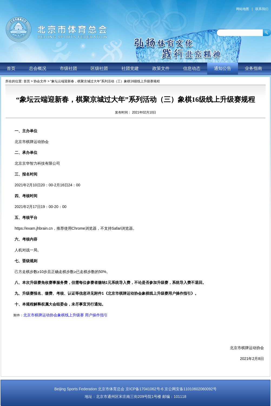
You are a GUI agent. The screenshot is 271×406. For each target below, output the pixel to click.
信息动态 (191, 68)
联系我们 (261, 9)
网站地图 (242, 9)
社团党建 (130, 68)
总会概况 (37, 68)
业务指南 (253, 68)
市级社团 (68, 68)
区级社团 (99, 68)
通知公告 (222, 68)
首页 (11, 68)
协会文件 (40, 81)
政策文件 (161, 68)
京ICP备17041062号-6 (144, 389)
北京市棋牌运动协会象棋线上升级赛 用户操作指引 (65, 315)
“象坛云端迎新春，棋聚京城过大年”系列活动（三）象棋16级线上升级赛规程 (105, 81)
